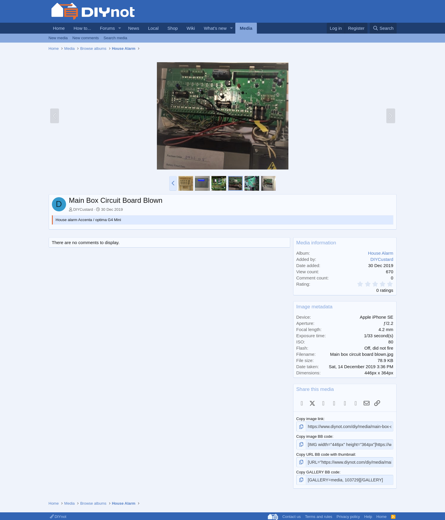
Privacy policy (348, 514)
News (133, 28)
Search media (115, 38)
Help (368, 514)
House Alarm (380, 253)
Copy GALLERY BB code (317, 470)
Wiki (191, 28)
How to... (82, 28)
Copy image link (310, 419)
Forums (107, 28)
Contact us (291, 514)
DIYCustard (83, 209)
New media (58, 38)
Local (153, 28)
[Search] (383, 28)
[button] (119, 28)
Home (59, 28)
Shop (173, 28)
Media (246, 28)
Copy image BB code (314, 436)
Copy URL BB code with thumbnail (325, 453)
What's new (215, 28)
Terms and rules (318, 514)
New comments (86, 38)
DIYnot (58, 514)
